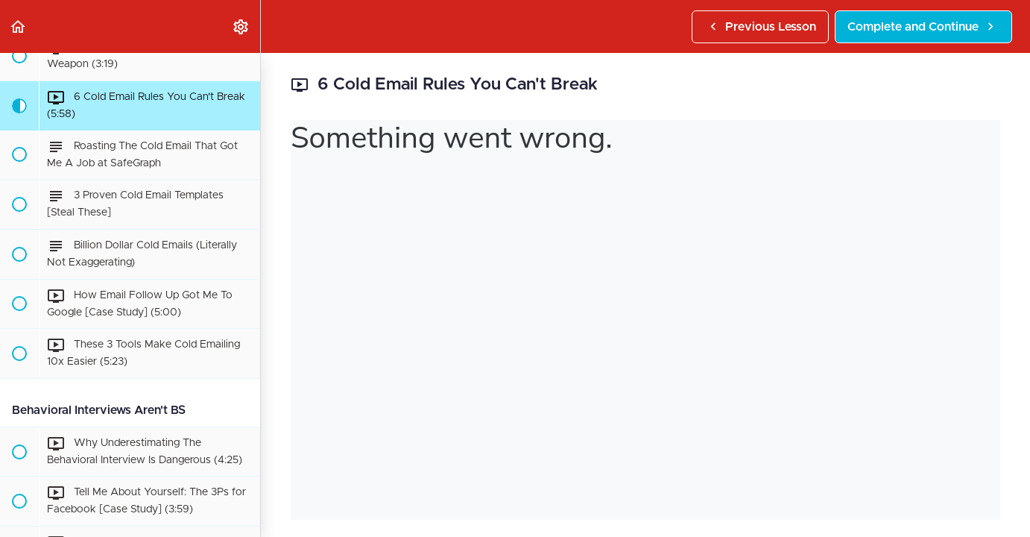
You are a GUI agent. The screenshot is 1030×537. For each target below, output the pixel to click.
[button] (18, 26)
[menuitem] (241, 26)
